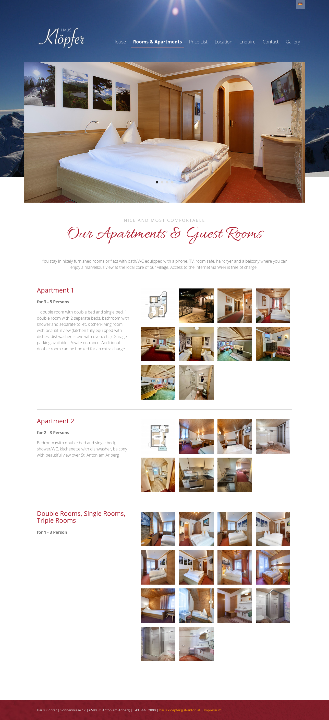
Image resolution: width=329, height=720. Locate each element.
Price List (198, 42)
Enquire (247, 42)
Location (223, 42)
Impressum (213, 710)
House (119, 42)
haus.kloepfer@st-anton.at (179, 710)
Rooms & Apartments (157, 42)
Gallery (293, 42)
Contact (270, 42)
